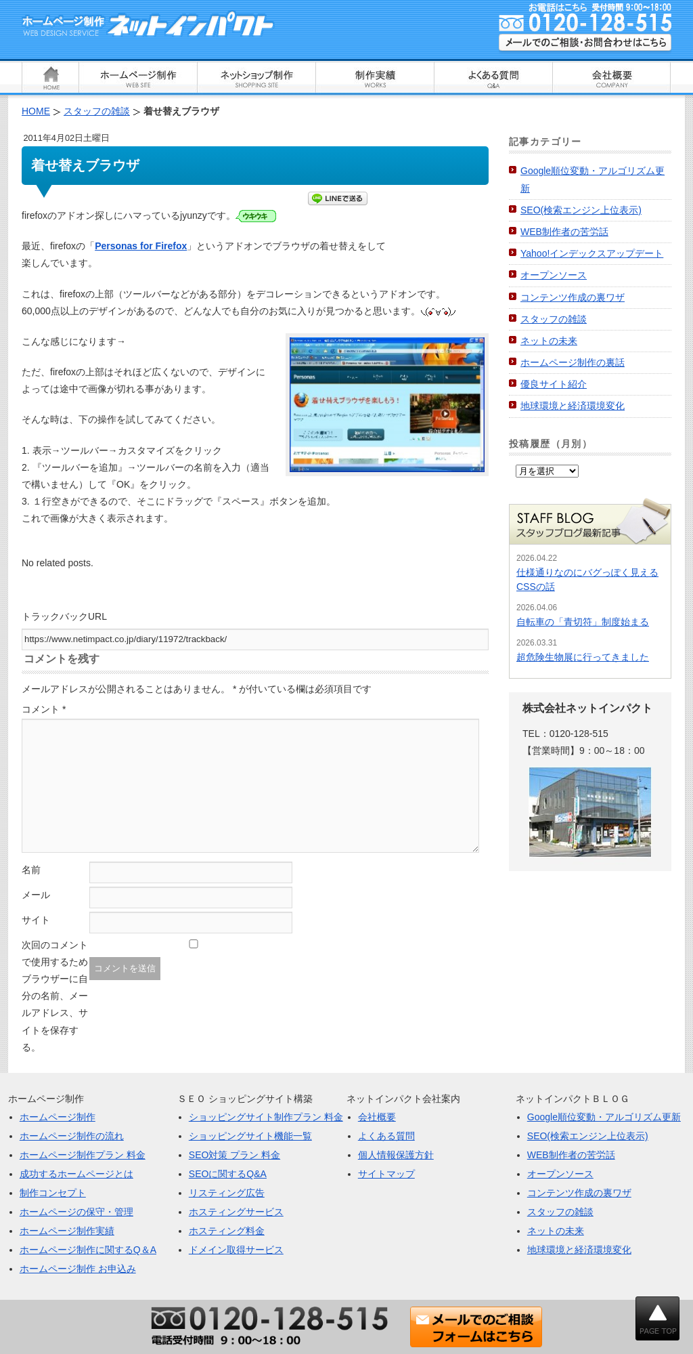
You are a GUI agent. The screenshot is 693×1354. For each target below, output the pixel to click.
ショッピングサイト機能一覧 (250, 1135)
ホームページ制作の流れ (72, 1135)
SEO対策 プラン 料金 (234, 1154)
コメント (44, 709)
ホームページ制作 (57, 1117)
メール (36, 894)
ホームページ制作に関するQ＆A (88, 1249)
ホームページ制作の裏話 (572, 362)
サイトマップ (386, 1173)
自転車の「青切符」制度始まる (582, 621)
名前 (31, 869)
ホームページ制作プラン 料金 (83, 1154)
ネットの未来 (548, 340)
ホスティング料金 (227, 1230)
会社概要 (377, 1117)
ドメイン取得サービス (236, 1249)
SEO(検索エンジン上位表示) (581, 210)
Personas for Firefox (141, 245)
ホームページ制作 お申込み (78, 1268)
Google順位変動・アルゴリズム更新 (604, 1117)
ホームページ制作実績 (67, 1230)
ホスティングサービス (236, 1211)
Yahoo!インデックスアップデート (591, 253)
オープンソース (553, 275)
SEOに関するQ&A (228, 1173)
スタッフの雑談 (553, 319)
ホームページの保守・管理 (76, 1211)
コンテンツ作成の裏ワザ (572, 297)
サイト (36, 919)
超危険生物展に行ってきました (582, 657)
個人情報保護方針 (396, 1154)
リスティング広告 (227, 1192)
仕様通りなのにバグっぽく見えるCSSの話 (587, 579)
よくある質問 (386, 1135)
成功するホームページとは (76, 1173)
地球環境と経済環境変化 (572, 405)
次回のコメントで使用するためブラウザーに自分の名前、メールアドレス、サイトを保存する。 (55, 996)
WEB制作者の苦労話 (564, 231)
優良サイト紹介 (553, 384)
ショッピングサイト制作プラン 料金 (266, 1117)
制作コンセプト (53, 1192)
